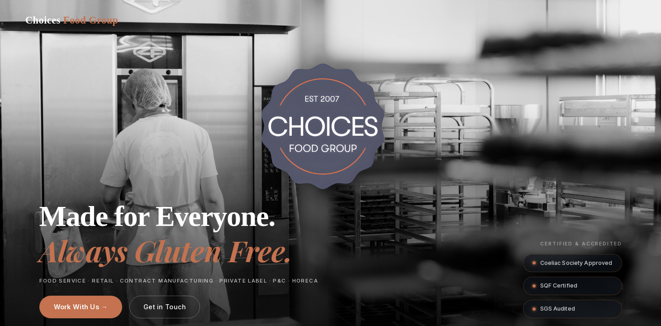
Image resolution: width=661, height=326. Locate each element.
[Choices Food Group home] (71, 20)
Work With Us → (81, 307)
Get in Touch (164, 307)
